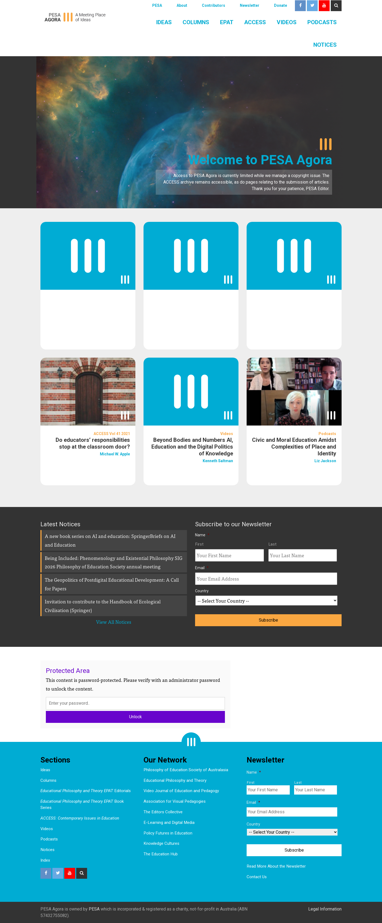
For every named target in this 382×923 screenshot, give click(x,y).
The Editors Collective (163, 811)
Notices (325, 45)
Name (202, 535)
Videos (287, 22)
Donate (280, 5)
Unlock (135, 716)
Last (273, 544)
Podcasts (322, 22)
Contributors (213, 5)
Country (202, 591)
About (182, 5)
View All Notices (113, 622)
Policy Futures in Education (168, 833)
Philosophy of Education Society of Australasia (186, 769)
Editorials (85, 790)
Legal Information (325, 909)
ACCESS (255, 22)
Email (202, 568)
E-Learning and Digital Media (169, 822)
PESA (157, 5)
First (199, 544)
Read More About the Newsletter (276, 866)
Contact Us (257, 876)
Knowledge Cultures (161, 843)
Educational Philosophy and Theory (175, 780)
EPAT (226, 22)
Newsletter (249, 5)
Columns (196, 22)
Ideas (164, 22)
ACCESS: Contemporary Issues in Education (79, 818)
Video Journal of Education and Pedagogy (181, 790)
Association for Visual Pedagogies (175, 801)
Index (45, 860)
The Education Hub (161, 854)
